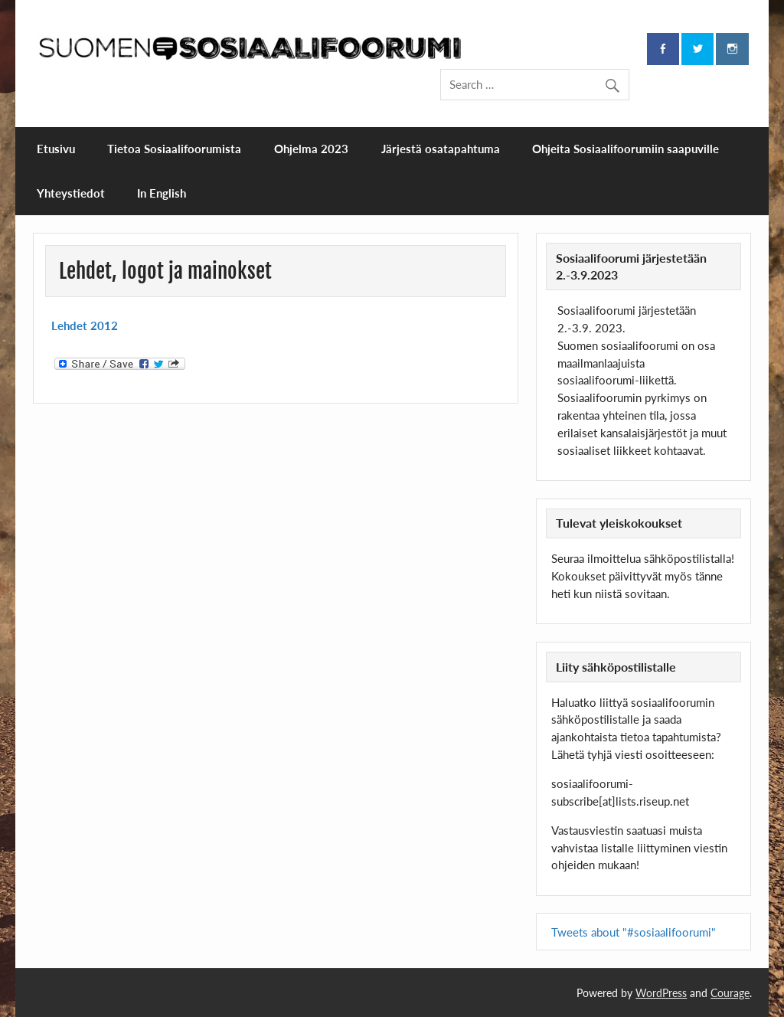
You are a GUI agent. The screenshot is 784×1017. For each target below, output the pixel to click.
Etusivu (56, 148)
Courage (730, 992)
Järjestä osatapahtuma (440, 148)
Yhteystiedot (71, 193)
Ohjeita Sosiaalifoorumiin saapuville (625, 148)
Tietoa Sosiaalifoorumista (174, 148)
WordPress (661, 992)
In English (161, 193)
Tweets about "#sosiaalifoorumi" (633, 932)
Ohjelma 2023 (311, 148)
